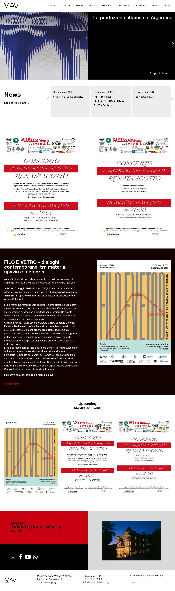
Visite (93, 5)
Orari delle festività (68, 97)
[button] (2, 43)
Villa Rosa (141, 5)
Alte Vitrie (124, 5)
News (155, 6)
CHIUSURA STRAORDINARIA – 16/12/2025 (109, 101)
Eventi (80, 5)
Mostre (66, 5)
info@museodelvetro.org (96, 583)
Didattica (107, 5)
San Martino (143, 97)
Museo (52, 5)
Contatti (167, 6)
